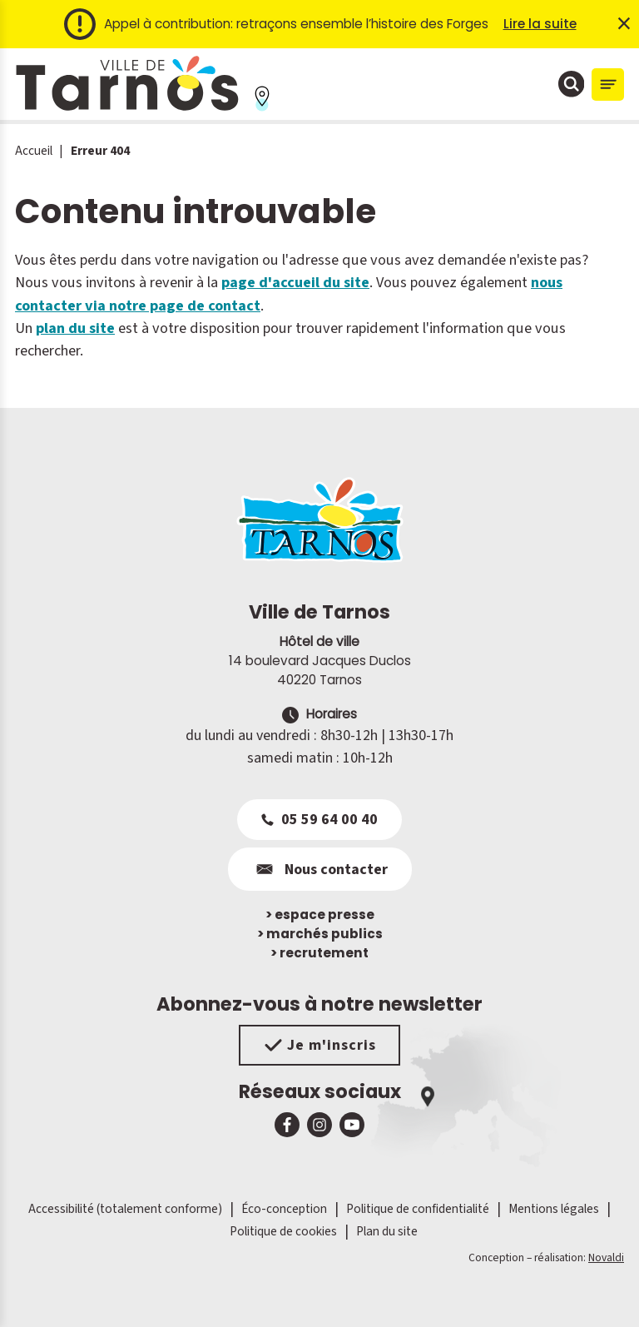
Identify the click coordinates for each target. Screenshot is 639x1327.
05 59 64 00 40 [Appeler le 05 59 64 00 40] (319, 819)
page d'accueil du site (295, 282)
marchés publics (320, 933)
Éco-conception (284, 1209)
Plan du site (387, 1231)
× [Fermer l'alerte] (624, 24)
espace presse (319, 914)
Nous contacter (320, 869)
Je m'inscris (320, 1045)
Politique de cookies (283, 1231)
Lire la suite (540, 23)
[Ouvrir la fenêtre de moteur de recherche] (571, 84)
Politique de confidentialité (417, 1209)
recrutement (319, 953)
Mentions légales (553, 1209)
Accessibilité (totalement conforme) (125, 1209)
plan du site (75, 328)
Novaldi (606, 1257)
